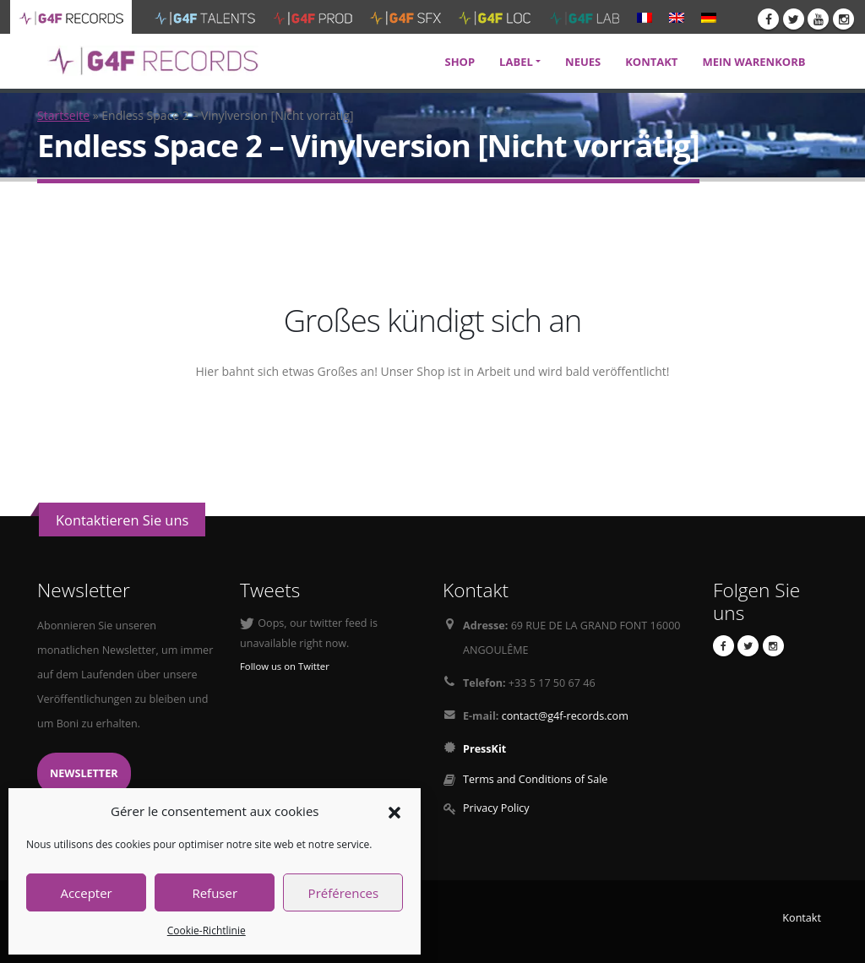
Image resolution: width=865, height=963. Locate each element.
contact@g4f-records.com (565, 716)
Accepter (86, 892)
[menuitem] (644, 17)
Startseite (63, 115)
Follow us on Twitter (284, 666)
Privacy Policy (496, 808)
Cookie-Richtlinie (206, 930)
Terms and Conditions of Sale (535, 779)
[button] (394, 810)
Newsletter (84, 773)
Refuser (214, 892)
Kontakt (801, 918)
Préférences (343, 892)
